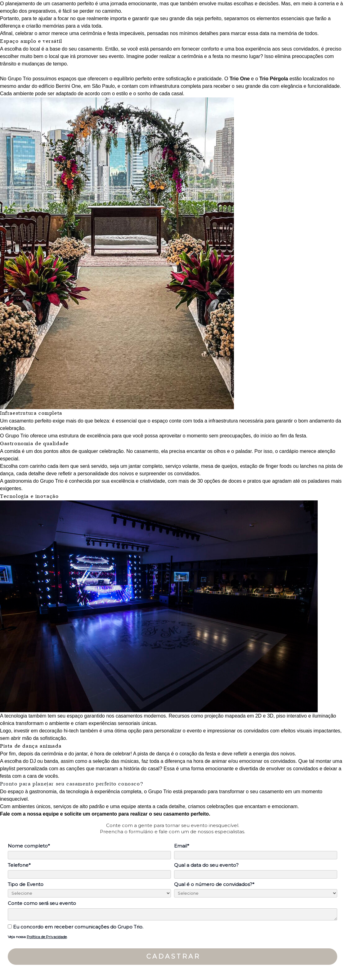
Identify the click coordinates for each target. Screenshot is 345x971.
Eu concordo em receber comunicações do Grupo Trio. (75, 927)
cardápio (289, 451)
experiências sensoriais (114, 723)
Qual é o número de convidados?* (214, 884)
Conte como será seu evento (42, 903)
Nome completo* (29, 846)
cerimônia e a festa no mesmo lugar (220, 56)
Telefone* (19, 865)
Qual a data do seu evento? (206, 865)
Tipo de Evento (25, 884)
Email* (181, 846)
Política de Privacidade (47, 936)
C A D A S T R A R (172, 956)
